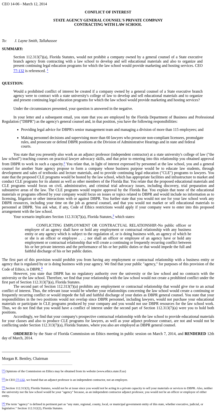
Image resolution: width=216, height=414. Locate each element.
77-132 (18, 71)
